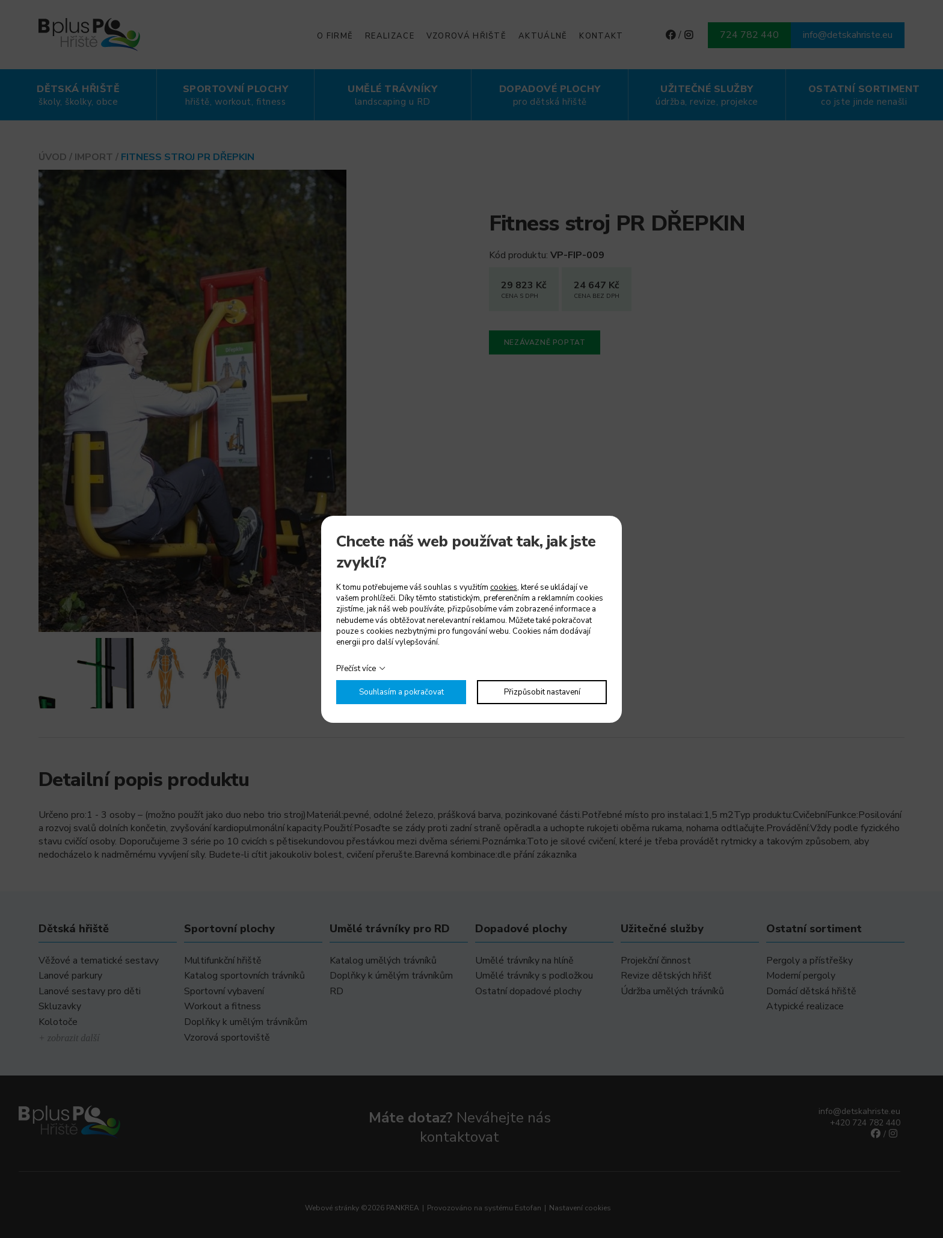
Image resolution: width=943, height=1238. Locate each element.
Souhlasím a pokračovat (401, 692)
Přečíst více (356, 668)
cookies (503, 587)
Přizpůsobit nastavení (542, 692)
